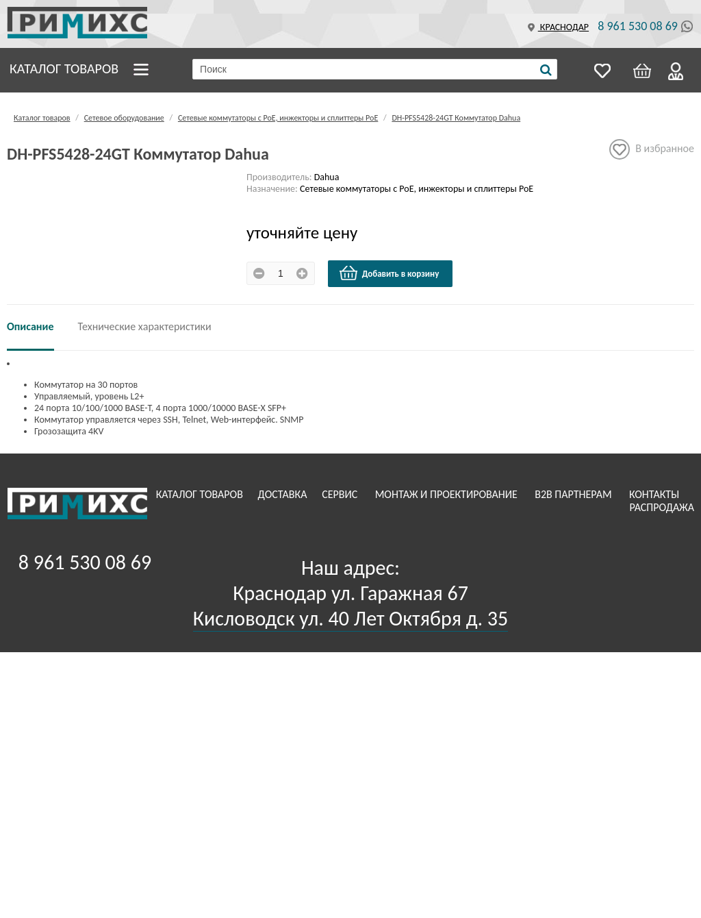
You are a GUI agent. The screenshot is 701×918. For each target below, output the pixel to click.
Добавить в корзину (388, 273)
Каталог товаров (64, 68)
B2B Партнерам (574, 494)
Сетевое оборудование (124, 118)
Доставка (284, 494)
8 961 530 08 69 (638, 26)
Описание (30, 326)
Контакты (655, 494)
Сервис (341, 494)
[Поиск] (546, 70)
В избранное (651, 149)
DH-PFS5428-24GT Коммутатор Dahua (456, 118)
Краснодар (556, 27)
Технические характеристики (145, 326)
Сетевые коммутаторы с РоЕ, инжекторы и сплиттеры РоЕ (278, 118)
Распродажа (661, 507)
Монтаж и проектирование (447, 494)
